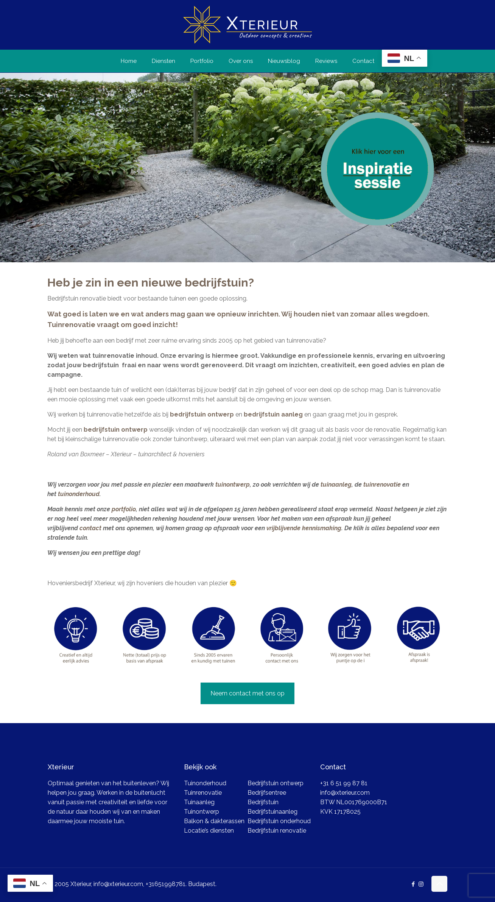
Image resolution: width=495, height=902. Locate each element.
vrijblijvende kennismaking (303, 528)
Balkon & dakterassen (214, 821)
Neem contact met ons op (247, 693)
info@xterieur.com (345, 792)
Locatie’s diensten (209, 830)
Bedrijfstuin (263, 802)
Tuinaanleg (199, 802)
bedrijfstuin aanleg (273, 414)
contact (90, 528)
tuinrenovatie (381, 484)
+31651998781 (165, 884)
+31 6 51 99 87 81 (343, 783)
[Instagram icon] (421, 884)
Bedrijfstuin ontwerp (276, 783)
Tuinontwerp (201, 811)
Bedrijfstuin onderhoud (279, 821)
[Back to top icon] (439, 884)
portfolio (124, 509)
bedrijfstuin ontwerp (201, 414)
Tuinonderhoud (205, 783)
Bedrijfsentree (267, 792)
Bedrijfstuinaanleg (272, 811)
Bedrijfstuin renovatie (277, 830)
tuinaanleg (336, 484)
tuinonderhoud (79, 494)
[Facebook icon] (413, 884)
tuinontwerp (232, 484)
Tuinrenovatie (203, 792)
